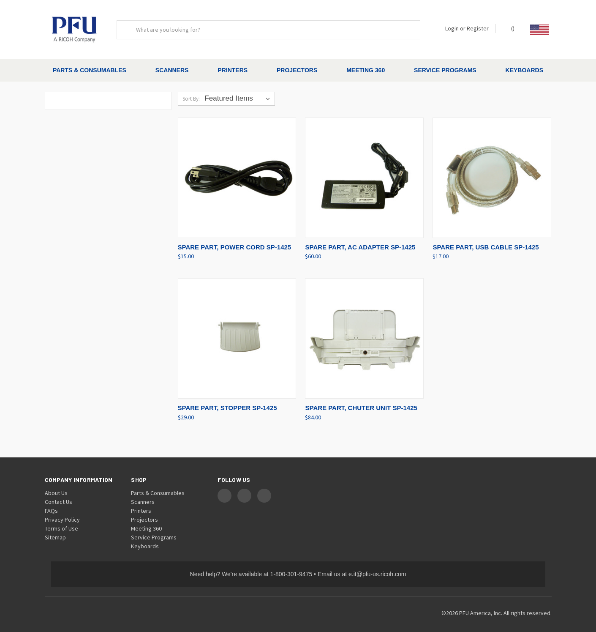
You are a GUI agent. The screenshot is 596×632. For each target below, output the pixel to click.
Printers (233, 70)
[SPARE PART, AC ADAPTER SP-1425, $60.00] (364, 170)
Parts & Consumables (89, 70)
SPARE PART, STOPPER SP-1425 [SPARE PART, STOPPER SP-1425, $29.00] (227, 400)
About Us (56, 485)
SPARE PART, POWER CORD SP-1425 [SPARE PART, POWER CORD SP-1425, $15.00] (234, 239)
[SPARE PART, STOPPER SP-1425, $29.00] (237, 331)
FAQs (51, 503)
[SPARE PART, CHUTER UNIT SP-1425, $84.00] (364, 331)
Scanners (172, 70)
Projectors (297, 70)
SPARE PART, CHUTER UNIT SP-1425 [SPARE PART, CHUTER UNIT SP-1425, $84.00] (361, 400)
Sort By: (191, 91)
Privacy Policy (62, 512)
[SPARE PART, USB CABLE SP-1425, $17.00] (492, 170)
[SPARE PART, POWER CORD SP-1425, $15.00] (237, 170)
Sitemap (55, 530)
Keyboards (524, 70)
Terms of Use (61, 521)
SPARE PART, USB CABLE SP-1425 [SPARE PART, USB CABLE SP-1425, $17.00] (486, 239)
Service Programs (445, 70)
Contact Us (58, 494)
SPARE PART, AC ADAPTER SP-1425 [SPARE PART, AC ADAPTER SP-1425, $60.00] (360, 239)
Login (452, 28)
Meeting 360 (365, 70)
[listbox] (239, 91)
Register (478, 28)
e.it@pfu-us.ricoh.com (377, 566)
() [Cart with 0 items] (508, 28)
